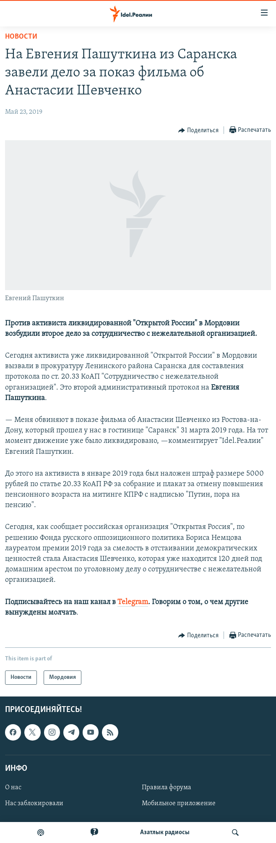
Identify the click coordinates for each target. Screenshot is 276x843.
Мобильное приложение (179, 803)
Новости (21, 37)
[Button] (198, 130)
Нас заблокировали (34, 803)
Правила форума (166, 787)
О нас (13, 787)
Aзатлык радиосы (165, 832)
